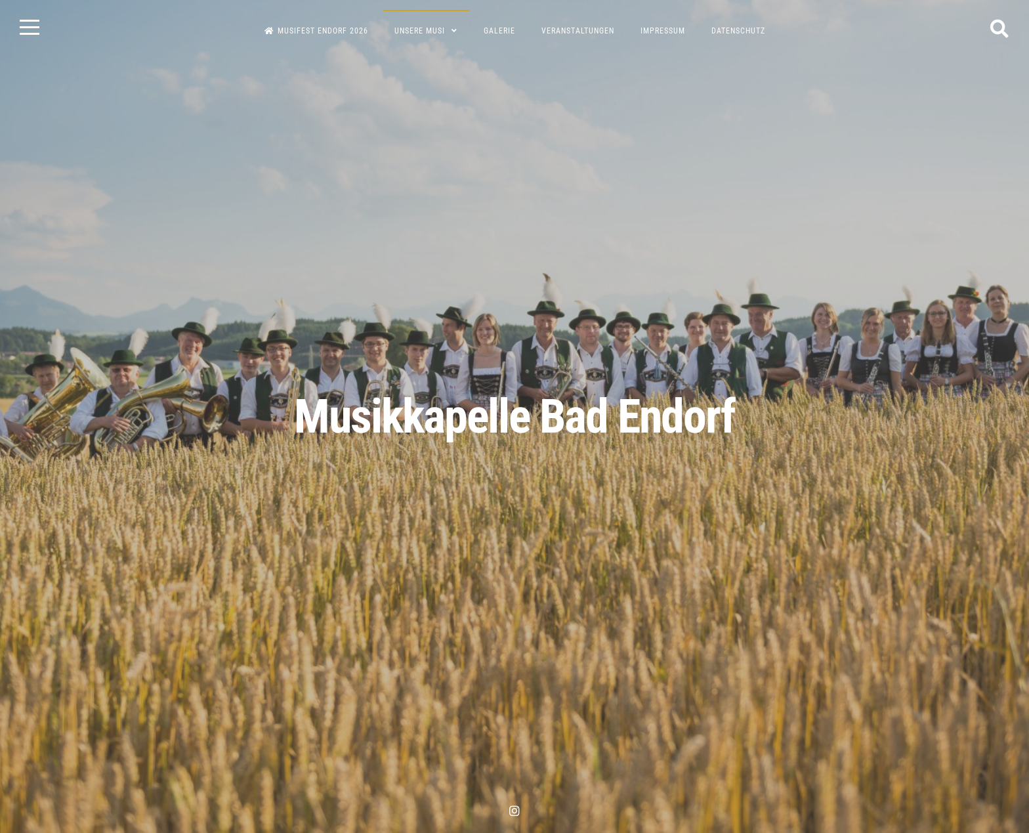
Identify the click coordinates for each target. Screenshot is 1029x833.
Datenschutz (738, 30)
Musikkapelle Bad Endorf (514, 416)
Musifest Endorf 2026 (316, 30)
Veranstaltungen (577, 30)
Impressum (662, 30)
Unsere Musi (419, 30)
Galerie (499, 30)
